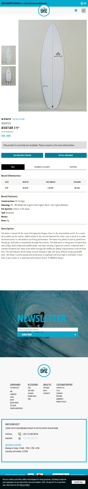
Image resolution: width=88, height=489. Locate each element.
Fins (29, 387)
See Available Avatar (22, 155)
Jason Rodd (14, 402)
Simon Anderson (16, 408)
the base (46, 387)
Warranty (59, 399)
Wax (29, 399)
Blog (45, 390)
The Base (13, 405)
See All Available (65, 155)
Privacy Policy (24, 485)
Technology (14, 387)
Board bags (32, 396)
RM (11, 391)
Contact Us (60, 387)
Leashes (31, 393)
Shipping (73, 167)
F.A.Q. (58, 390)
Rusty (12, 400)
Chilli (12, 397)
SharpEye (13, 394)
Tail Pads (31, 390)
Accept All (78, 482)
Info (13, 167)
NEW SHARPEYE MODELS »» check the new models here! (24, 3)
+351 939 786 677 (30, 438)
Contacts (46, 393)
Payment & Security (42, 167)
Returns (59, 396)
